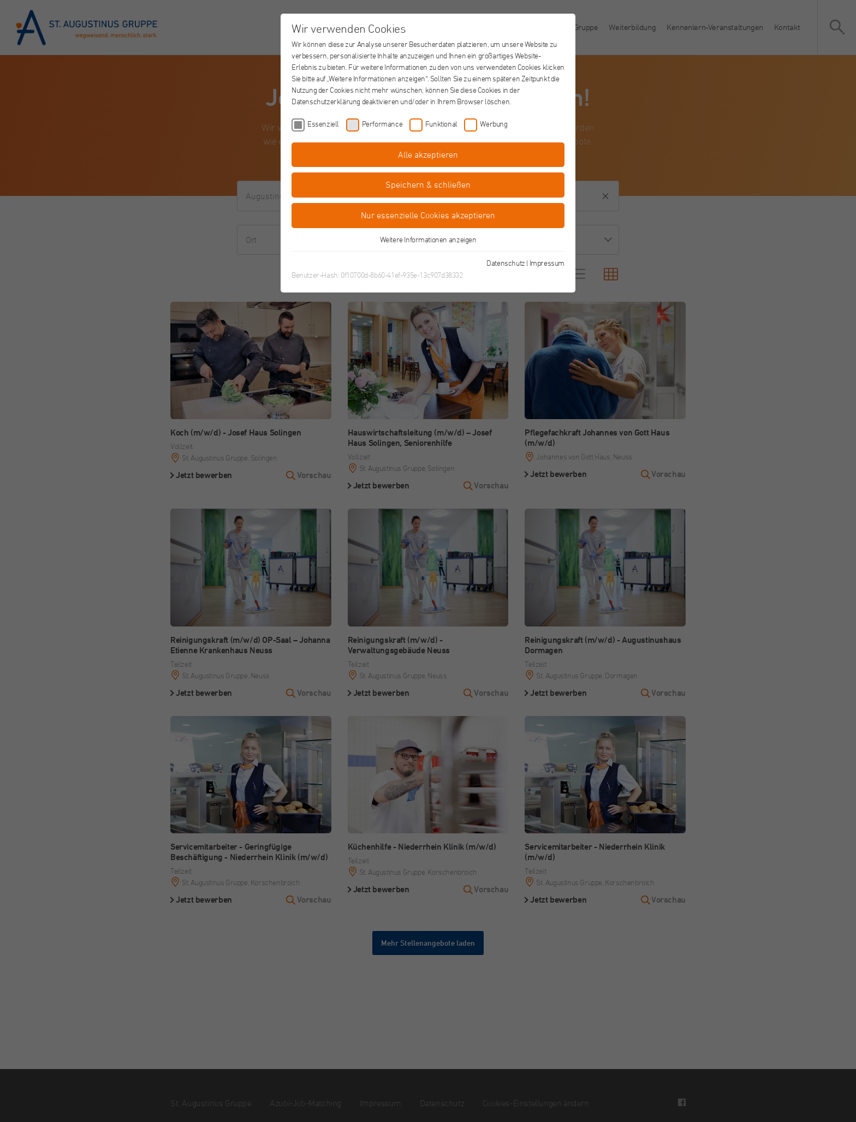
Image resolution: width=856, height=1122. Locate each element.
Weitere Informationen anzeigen (428, 239)
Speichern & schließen (428, 184)
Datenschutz (505, 262)
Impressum (547, 262)
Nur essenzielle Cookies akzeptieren (428, 215)
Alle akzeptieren (428, 154)
